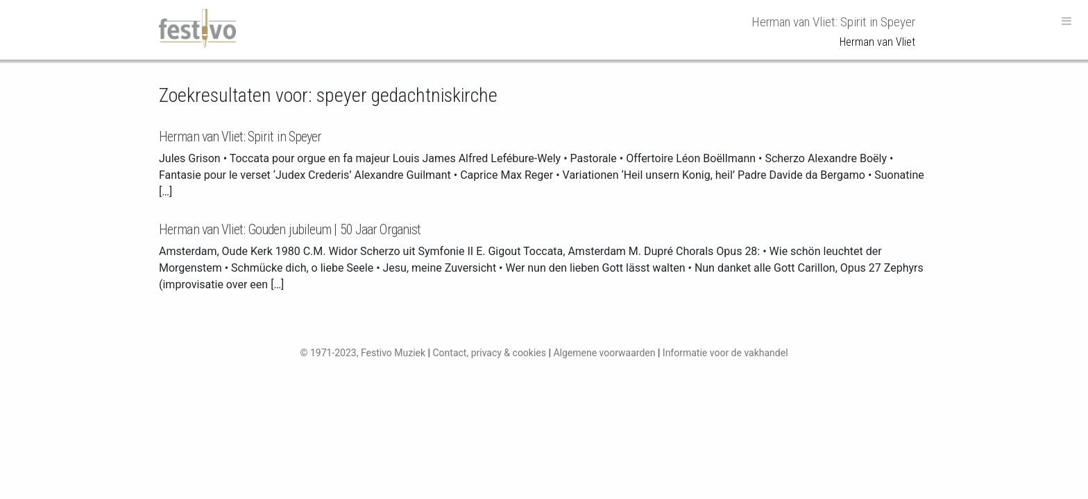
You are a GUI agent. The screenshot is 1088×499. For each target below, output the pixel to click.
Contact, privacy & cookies (489, 352)
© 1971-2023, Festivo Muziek (362, 352)
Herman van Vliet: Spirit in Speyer (240, 136)
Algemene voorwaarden (604, 352)
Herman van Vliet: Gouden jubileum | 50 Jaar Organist (289, 229)
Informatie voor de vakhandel (725, 352)
